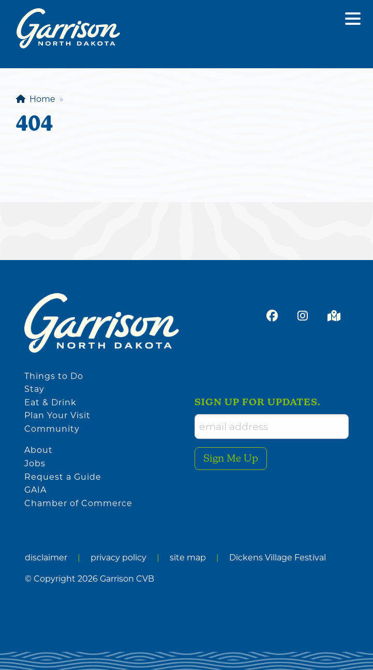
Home (35, 99)
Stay (34, 389)
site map (188, 557)
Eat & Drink (50, 402)
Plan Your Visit (57, 415)
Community (52, 429)
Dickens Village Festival (277, 557)
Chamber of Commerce (78, 503)
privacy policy (118, 557)
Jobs (35, 463)
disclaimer (46, 557)
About (38, 450)
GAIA (35, 490)
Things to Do (53, 376)
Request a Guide (62, 477)
